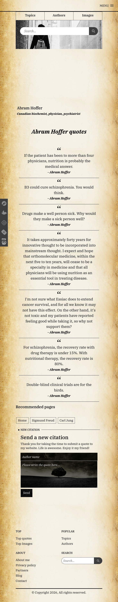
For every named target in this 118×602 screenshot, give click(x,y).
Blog (19, 575)
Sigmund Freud (43, 420)
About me (23, 560)
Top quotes (24, 538)
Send (26, 493)
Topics (66, 538)
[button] (106, 6)
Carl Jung (66, 420)
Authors (67, 544)
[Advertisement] (59, 73)
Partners (22, 570)
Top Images (24, 544)
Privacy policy (26, 565)
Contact (21, 581)
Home (22, 420)
